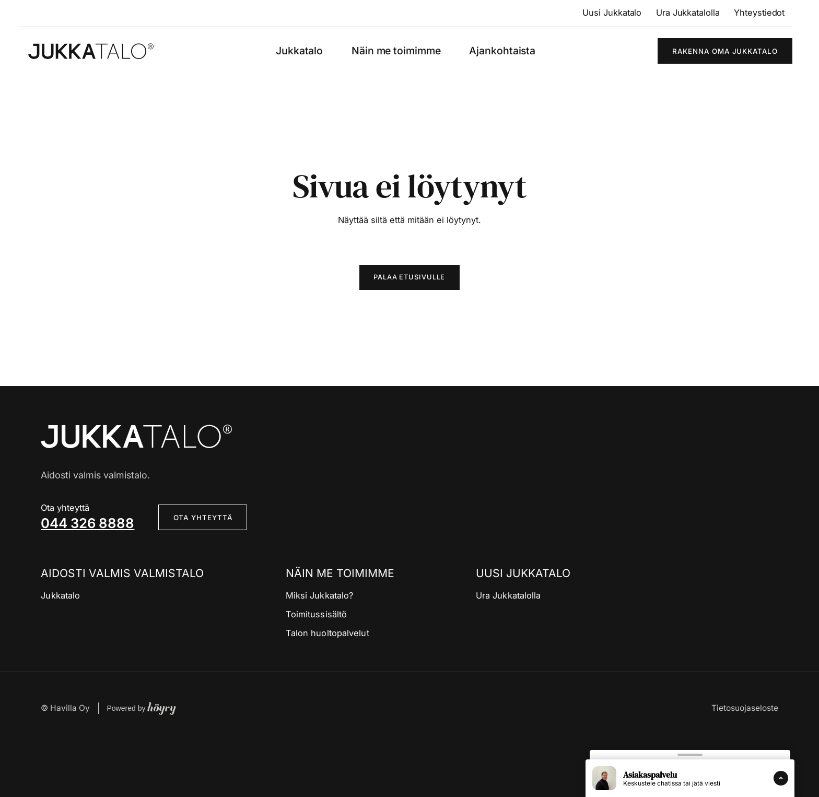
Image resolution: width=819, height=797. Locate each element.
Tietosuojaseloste (744, 708)
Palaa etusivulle (410, 277)
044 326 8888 (87, 523)
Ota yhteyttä (202, 518)
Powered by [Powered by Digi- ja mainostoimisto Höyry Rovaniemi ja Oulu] (141, 708)
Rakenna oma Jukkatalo (725, 51)
